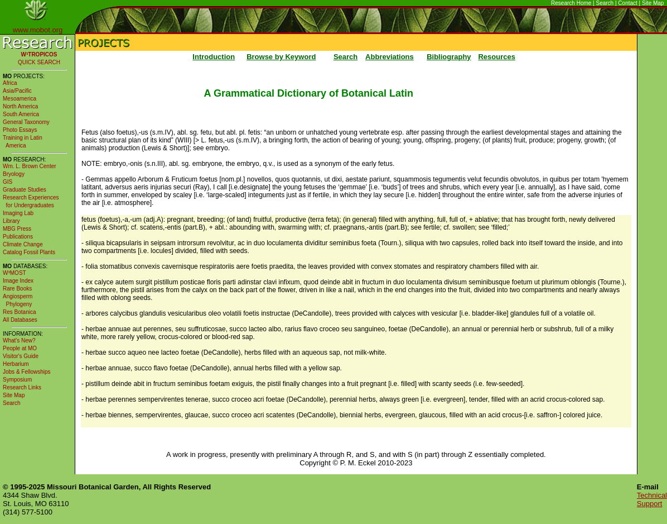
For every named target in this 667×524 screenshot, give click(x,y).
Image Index (18, 281)
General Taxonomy (26, 122)
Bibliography (449, 57)
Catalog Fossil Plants (29, 252)
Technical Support (652, 499)
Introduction (213, 57)
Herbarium (16, 364)
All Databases (20, 320)
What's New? (19, 340)
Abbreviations (389, 57)
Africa (10, 83)
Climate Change (23, 244)
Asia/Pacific (17, 91)
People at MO (20, 348)
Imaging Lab (18, 213)
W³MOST (14, 273)
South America (21, 114)
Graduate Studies (24, 190)
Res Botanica (19, 312)
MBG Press (17, 229)
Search (605, 3)
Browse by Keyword (281, 57)
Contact (627, 3)
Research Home (571, 3)
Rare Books (17, 288)
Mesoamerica (19, 99)
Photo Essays (20, 130)
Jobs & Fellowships (27, 372)
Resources (496, 57)
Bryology (14, 174)
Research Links (22, 387)
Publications (18, 237)
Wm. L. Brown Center (29, 166)
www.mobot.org (38, 30)
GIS (7, 182)
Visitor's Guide (20, 356)
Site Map (653, 3)
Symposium (17, 380)
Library (11, 221)
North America (20, 106)
